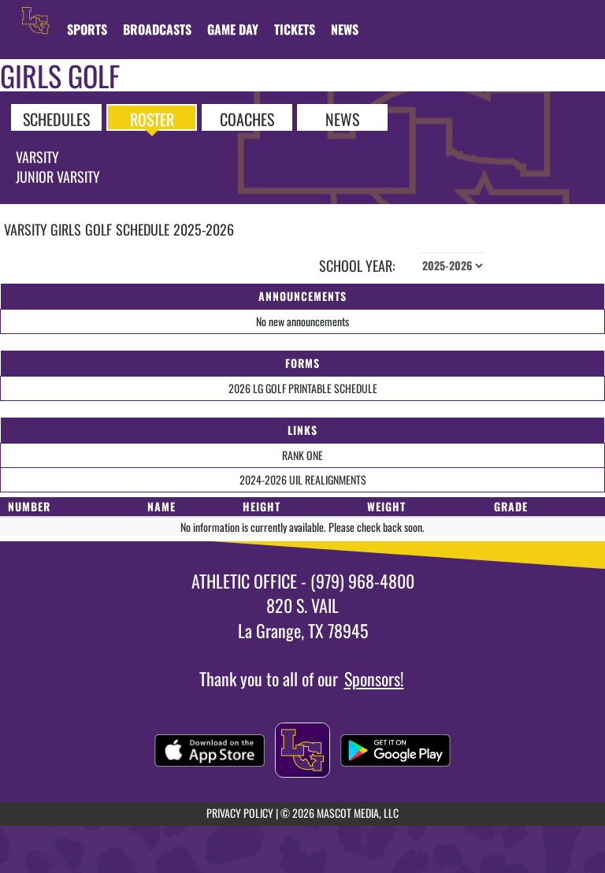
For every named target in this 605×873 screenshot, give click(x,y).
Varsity (37, 157)
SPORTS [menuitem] (87, 29)
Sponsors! (374, 678)
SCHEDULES (56, 118)
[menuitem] (157, 29)
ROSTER (152, 118)
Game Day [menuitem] (232, 29)
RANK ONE (302, 455)
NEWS (342, 118)
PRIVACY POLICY (239, 812)
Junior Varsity (58, 176)
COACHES (247, 118)
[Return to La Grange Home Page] (35, 19)
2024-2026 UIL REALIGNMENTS (302, 479)
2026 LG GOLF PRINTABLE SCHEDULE (302, 388)
